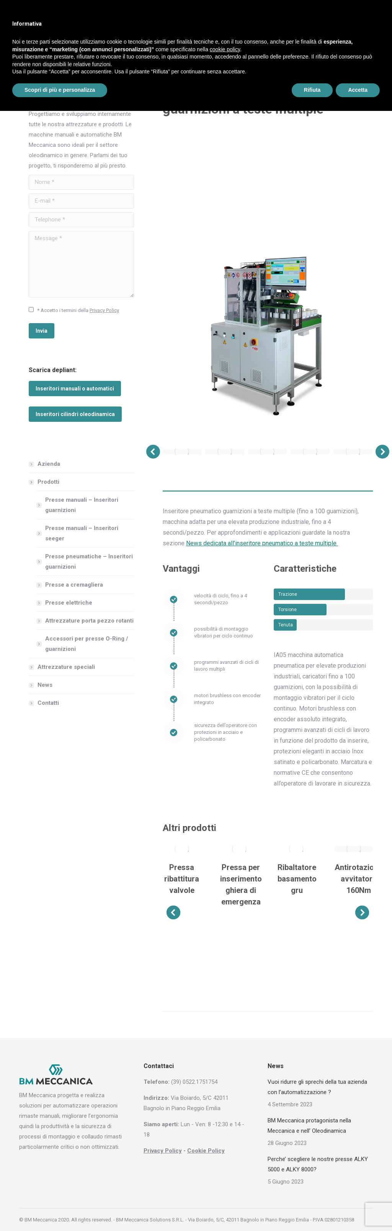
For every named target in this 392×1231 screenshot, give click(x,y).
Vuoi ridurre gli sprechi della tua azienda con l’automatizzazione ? (317, 1087)
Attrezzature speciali (66, 666)
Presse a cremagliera (74, 584)
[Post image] (182, 849)
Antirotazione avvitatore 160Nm (358, 879)
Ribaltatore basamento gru (297, 879)
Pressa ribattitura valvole (181, 879)
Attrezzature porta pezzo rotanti (89, 620)
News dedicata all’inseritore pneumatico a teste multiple (262, 543)
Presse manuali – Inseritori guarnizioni (81, 505)
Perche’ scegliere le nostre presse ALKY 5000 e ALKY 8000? (318, 1164)
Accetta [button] (358, 90)
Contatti (48, 702)
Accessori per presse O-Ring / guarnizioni (86, 643)
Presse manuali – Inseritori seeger (81, 533)
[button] (153, 452)
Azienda (49, 463)
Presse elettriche (68, 602)
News (45, 684)
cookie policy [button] (225, 49)
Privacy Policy (104, 310)
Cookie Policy (206, 1150)
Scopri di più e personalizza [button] (59, 90)
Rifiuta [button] (312, 90)
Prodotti (44, 481)
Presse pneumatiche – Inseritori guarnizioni (89, 561)
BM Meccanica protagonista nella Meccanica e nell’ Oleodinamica (309, 1125)
